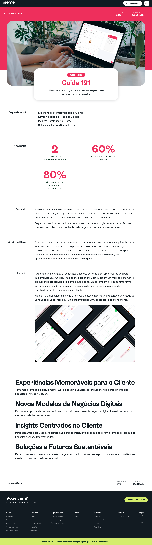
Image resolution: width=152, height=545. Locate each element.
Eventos (97, 516)
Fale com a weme (13, 530)
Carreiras (121, 513)
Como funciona (12, 523)
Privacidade (143, 519)
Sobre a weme (123, 516)
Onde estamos (35, 523)
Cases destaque (12, 527)
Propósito (33, 527)
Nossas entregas (57, 516)
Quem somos (35, 513)
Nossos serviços (57, 520)
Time (32, 520)
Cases (76, 513)
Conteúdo (98, 513)
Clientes (9, 516)
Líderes (32, 516)
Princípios (33, 530)
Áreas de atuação (57, 523)
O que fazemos (57, 513)
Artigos (96, 523)
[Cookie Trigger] (142, 516)
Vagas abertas (123, 520)
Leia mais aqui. (105, 541)
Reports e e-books (101, 520)
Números (9, 520)
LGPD (141, 522)
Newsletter (98, 527)
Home (8, 513)
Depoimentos (79, 520)
